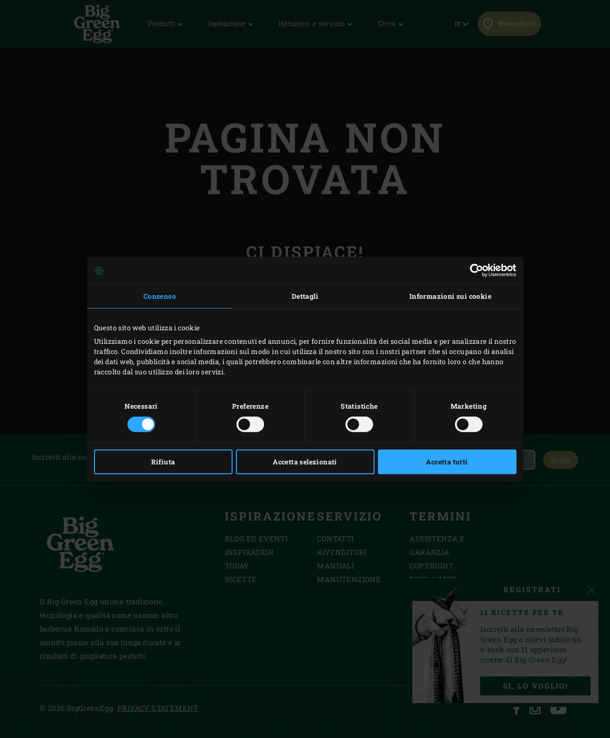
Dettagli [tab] (305, 296)
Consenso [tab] (159, 296)
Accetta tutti (447, 461)
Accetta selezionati (305, 461)
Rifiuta (163, 461)
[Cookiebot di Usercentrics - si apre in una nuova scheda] (474, 270)
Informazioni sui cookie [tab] (450, 296)
